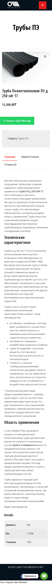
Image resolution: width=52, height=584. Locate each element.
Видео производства (15, 506)
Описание (9, 156)
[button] (45, 56)
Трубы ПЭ (23, 138)
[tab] (9, 157)
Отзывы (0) (10, 164)
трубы (36, 373)
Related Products (30, 156)
